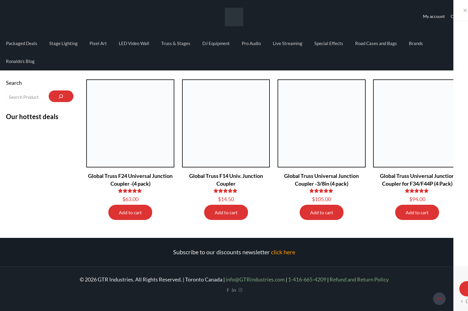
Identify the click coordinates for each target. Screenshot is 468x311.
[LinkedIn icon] (234, 289)
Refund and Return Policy (359, 279)
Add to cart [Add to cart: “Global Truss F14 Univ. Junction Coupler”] (226, 212)
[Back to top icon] (439, 298)
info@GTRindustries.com (255, 279)
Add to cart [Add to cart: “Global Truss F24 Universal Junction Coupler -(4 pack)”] (130, 212)
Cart (455, 16)
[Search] (61, 96)
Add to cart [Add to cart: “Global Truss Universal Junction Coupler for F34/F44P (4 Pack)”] (417, 212)
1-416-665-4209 (307, 279)
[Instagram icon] (240, 289)
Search (14, 82)
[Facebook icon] (228, 289)
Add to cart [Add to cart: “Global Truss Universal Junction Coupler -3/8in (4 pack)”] (321, 212)
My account (434, 16)
